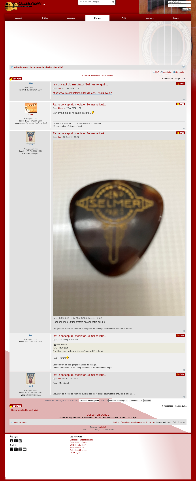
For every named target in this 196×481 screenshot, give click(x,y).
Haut (184, 99)
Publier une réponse (15, 79)
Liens (176, 18)
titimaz (60, 108)
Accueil (19, 18)
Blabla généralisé (54, 67)
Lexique (150, 18)
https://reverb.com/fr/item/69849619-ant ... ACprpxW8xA (82, 93)
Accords (71, 18)
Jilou (59, 88)
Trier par (114, 400)
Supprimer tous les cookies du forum (137, 422)
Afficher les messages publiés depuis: (71, 400)
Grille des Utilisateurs (78, 450)
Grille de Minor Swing (78, 442)
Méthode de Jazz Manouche (81, 440)
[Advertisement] (98, 42)
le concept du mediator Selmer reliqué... (98, 75)
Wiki (124, 18)
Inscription (167, 72)
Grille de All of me (77, 447)
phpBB (103, 427)
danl (59, 137)
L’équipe (115, 422)
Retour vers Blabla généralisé (24, 410)
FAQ (157, 72)
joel (59, 340)
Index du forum (21, 67)
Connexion (180, 72)
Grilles (45, 18)
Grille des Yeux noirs (78, 445)
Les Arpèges (75, 453)
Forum (97, 18)
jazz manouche (37, 67)
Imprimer (183, 66)
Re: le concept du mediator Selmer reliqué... (80, 104)
